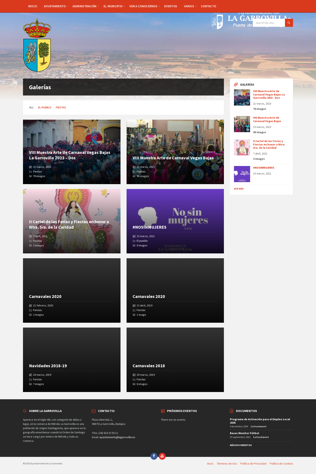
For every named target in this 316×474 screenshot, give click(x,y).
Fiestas (61, 107)
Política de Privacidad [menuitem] (253, 463)
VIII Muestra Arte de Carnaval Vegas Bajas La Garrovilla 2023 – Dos (69, 154)
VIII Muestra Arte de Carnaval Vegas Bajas (173, 158)
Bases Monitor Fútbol (244, 433)
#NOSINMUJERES (149, 227)
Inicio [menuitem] (210, 463)
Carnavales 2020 (45, 296)
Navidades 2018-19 (48, 365)
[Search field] (273, 23)
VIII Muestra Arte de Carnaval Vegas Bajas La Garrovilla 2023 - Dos (269, 94)
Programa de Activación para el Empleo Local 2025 (260, 420)
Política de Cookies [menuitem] (281, 463)
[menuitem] (32, 6)
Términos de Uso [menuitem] (227, 463)
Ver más (239, 188)
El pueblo (44, 107)
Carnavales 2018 (149, 365)
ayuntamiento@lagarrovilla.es (117, 437)
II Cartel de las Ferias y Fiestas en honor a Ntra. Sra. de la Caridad (69, 224)
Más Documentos (241, 445)
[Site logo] (37, 70)
